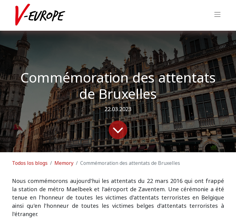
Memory (63, 163)
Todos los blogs (30, 163)
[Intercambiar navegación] (217, 15)
